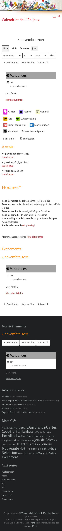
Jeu (3, 487)
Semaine (24, 48)
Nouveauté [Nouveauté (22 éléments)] (10, 448)
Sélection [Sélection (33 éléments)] (9, 452)
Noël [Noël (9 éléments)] (22, 448)
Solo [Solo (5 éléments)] (40, 448)
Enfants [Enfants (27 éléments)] (24, 431)
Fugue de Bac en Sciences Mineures (17, 412)
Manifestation (39, 125)
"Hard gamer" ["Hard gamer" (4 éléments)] (8, 427)
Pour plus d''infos (35, 236)
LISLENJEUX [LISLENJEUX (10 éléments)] (23, 444)
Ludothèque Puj (14, 125)
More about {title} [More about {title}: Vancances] (14, 99)
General (42, 111)
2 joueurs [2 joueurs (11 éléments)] (22, 427)
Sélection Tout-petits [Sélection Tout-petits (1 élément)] (25, 453)
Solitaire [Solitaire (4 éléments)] (33, 448)
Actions (5, 475)
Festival (25, 112)
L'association (7, 491)
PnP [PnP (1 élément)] (27, 449)
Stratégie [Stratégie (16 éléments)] (49, 448)
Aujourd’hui (27, 62)
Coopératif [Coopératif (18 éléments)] (9, 431)
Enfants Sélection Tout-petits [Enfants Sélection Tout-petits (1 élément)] (40, 432)
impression (27, 139)
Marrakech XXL (8, 408)
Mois (14, 48)
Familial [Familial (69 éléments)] (9, 436)
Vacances (10, 131)
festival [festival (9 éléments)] (21, 436)
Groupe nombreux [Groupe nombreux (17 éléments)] (40, 436)
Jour (34, 48)
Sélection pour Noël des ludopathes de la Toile (22, 400)
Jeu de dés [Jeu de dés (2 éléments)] (19, 440)
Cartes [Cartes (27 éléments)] (51, 427)
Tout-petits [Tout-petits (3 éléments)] (43, 453)
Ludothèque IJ (26, 118)
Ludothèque (7, 157)
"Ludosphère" (8, 472)
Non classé (7, 495)
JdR (7, 118)
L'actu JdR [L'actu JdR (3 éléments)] (10, 444)
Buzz (4, 483)
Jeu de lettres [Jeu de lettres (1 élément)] (29, 440)
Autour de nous (8, 479)
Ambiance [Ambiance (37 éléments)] (37, 427)
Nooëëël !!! (6, 396)
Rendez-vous (8, 499)
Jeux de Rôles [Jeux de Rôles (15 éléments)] (43, 440)
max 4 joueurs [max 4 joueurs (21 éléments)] (42, 444)
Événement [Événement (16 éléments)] (10, 457)
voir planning (28, 225)
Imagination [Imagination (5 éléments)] (8, 440)
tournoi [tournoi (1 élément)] (35, 453)
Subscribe (9, 139)
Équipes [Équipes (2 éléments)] (52, 453)
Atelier (9, 112)
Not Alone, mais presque (13, 404)
